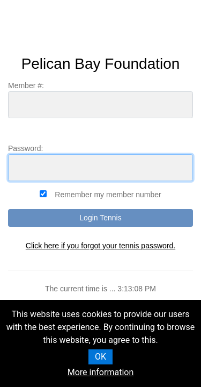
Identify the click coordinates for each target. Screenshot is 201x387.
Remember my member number (108, 194)
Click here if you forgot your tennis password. (100, 245)
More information (100, 372)
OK (100, 357)
